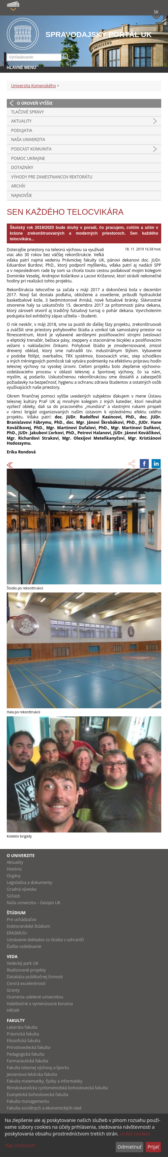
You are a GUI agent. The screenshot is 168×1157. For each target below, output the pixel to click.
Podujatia (21, 130)
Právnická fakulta (23, 1034)
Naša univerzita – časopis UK (33, 903)
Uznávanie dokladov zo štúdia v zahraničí (45, 940)
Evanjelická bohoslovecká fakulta (37, 1094)
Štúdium (16, 913)
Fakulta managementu (28, 1101)
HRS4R (13, 1010)
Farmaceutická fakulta (27, 1061)
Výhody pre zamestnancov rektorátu (51, 177)
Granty (13, 990)
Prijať (153, 1147)
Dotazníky (22, 167)
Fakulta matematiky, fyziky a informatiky (44, 1081)
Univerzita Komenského (33, 86)
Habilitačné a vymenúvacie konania (40, 1004)
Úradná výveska (21, 889)
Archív (18, 186)
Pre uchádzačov (21, 919)
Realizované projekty (26, 970)
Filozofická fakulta (23, 1041)
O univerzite (21, 855)
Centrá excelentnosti (26, 983)
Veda (12, 956)
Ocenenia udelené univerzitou (35, 997)
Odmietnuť (129, 1147)
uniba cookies (135, 1133)
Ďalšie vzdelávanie (24, 946)
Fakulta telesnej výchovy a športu (38, 1067)
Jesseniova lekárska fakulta (32, 1074)
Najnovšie (21, 195)
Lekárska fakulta (22, 1027)
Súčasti (13, 896)
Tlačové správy (27, 112)
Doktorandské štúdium (28, 926)
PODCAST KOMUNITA (31, 149)
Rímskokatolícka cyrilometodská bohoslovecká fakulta (57, 1088)
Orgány (14, 876)
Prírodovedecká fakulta (28, 1047)
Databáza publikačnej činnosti (35, 977)
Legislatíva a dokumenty (29, 882)
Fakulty (16, 1020)
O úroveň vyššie (35, 103)
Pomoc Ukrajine (28, 158)
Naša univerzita (28, 139)
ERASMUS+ (17, 933)
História (14, 869)
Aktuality (21, 121)
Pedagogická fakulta (25, 1054)
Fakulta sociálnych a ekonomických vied (44, 1108)
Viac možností (20, 1145)
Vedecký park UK (22, 963)
